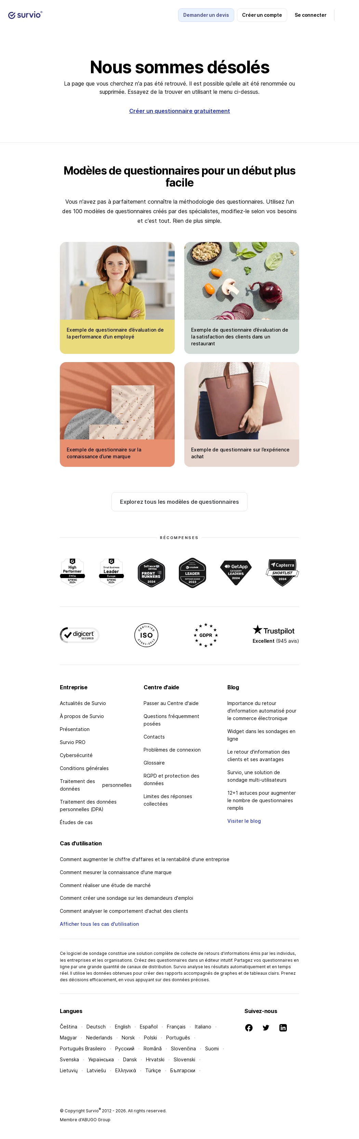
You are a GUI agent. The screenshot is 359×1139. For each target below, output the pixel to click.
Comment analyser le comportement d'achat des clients (124, 911)
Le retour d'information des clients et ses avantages (258, 755)
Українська (101, 1059)
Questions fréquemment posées (171, 720)
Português (178, 1037)
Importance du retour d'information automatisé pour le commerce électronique (261, 710)
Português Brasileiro (83, 1048)
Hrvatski (155, 1059)
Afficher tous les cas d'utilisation (99, 924)
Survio (93, 1110)
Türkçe (153, 1070)
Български (182, 1070)
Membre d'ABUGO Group (85, 1119)
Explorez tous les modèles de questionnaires (179, 501)
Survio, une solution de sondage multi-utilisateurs (257, 776)
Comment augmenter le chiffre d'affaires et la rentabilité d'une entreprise (144, 859)
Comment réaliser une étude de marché (105, 885)
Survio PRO (72, 742)
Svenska (69, 1059)
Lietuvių (69, 1070)
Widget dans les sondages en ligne (261, 735)
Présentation (75, 729)
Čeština (68, 1026)
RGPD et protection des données (171, 779)
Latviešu (96, 1070)
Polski (150, 1037)
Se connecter (311, 15)
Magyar (68, 1037)
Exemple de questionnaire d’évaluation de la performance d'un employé (115, 333)
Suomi (212, 1048)
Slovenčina (183, 1048)
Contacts (154, 737)
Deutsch (96, 1026)
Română (153, 1048)
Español (149, 1026)
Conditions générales (84, 768)
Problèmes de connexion (172, 750)
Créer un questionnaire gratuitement (179, 110)
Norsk (128, 1037)
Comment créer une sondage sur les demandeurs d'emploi (126, 898)
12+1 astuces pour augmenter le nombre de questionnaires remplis (261, 800)
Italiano (203, 1026)
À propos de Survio (82, 716)
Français (176, 1026)
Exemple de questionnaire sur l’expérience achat (240, 453)
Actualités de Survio (83, 703)
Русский (124, 1048)
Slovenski (184, 1059)
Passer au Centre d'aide (171, 703)
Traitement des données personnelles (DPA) (88, 805)
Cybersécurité (76, 755)
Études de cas (76, 822)
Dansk (130, 1059)
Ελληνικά (125, 1070)
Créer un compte (262, 15)
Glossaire (154, 763)
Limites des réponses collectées (168, 800)
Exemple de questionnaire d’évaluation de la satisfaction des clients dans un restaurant (239, 336)
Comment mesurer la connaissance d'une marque (116, 872)
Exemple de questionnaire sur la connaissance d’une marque (104, 453)
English (123, 1026)
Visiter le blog (244, 821)
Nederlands (99, 1037)
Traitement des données (96, 785)
